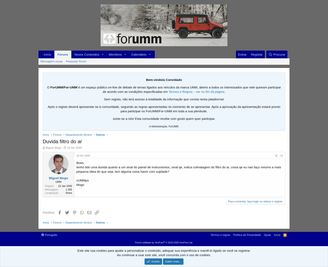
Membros (115, 54)
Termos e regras (220, 234)
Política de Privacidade (247, 234)
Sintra (68, 193)
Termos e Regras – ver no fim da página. (197, 91)
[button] (103, 54)
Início (47, 54)
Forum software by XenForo (164, 242)
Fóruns (63, 54)
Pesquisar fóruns (76, 61)
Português (49, 234)
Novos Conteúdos (86, 54)
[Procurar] (276, 54)
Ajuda (267, 234)
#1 (281, 155)
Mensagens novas (52, 61)
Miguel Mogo (53, 147)
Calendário (138, 54)
